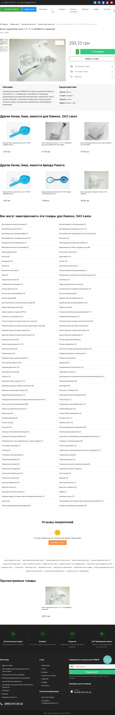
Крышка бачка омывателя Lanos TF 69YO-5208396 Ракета (17, 143)
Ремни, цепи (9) (7, 413)
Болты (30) (6, 256)
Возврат (62, 9)
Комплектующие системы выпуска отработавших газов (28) (23, 325)
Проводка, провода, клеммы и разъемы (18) (18, 385)
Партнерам (43, 9)
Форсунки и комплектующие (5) (13, 491)
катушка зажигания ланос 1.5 (101, 560)
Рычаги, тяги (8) (7, 422)
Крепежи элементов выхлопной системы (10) (18, 334)
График (96, 9)
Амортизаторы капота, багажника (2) (15, 247)
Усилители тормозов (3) (10, 477)
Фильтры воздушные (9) (10, 482)
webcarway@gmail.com (27, 2)
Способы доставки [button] (92, 66)
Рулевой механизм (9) (10, 417)
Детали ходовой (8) (9, 297)
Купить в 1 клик (92, 59)
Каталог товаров (11, 9)
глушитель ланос (7, 567)
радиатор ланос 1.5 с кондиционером (72, 563)
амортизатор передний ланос (55, 570)
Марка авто (29, 9)
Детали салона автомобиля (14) (13, 293)
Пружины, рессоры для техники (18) (14, 390)
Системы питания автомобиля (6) (14, 436)
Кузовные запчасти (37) (10, 339)
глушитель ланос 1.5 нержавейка (77, 570)
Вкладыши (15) (7, 260)
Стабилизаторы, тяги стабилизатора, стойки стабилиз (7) (22, 440)
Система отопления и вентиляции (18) (15, 431)
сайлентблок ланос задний (83, 567)
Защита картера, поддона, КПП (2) (14, 311)
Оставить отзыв (58, 542)
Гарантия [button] (92, 76)
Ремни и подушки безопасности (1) (14, 408)
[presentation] (57, 43)
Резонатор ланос (31, 567)
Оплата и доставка (73, 10)
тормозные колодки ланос (12, 563)
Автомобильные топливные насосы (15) (16, 237)
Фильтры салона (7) (9, 486)
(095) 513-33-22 (9, 2)
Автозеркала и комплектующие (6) (14, 224)
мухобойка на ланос (45, 567)
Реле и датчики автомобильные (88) (15, 403)
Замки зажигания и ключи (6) (12, 307)
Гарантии (85, 9)
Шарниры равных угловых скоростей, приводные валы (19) (23, 496)
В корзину (98, 52)
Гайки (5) (5, 274)
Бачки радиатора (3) (9, 251)
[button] (81, 691)
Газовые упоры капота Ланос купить (58, 560)
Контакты (107, 9)
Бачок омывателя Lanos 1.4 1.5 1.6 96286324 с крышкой (57, 608)
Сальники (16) (7, 426)
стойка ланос (18, 567)
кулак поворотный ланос (80, 560)
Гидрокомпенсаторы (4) (10, 279)
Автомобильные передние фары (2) (15, 233)
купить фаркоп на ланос (12, 560)
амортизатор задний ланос (63, 567)
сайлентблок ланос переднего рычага (99, 563)
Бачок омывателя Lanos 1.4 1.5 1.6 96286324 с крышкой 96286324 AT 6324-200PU (57, 143)
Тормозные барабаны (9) (11, 459)
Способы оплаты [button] (92, 71)
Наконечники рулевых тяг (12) (13, 343)
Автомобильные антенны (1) (12, 228)
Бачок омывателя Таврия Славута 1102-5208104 (94, 192)
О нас (53, 10)
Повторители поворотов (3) (12, 362)
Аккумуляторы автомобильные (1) (14, 242)
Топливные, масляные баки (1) (13, 454)
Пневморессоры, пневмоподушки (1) (15, 357)
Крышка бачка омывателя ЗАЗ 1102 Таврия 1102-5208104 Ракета (56, 192)
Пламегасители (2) (8, 353)
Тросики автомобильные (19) (12, 473)
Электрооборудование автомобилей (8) (16, 505)
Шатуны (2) (6, 500)
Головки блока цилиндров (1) (12, 283)
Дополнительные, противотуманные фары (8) (18, 302)
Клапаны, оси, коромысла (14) (12, 316)
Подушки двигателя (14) (10, 366)
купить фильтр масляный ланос (33, 560)
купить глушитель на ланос (32, 563)
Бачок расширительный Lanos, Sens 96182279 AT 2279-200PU (96, 143)
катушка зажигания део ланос (104, 567)
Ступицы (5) (6, 449)
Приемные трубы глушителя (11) (13, 380)
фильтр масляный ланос (34, 570)
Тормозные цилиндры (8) (11, 468)
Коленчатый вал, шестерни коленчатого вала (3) (19, 320)
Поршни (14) (6, 376)
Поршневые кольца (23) (10, 371)
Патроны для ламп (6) (10, 348)
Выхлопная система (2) (10, 270)
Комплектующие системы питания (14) (16, 330)
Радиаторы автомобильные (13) (13, 394)
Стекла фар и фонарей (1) (11, 445)
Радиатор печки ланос (50, 563)
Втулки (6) (5, 265)
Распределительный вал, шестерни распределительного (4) (23, 399)
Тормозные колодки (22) (10, 463)
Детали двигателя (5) (10, 288)
